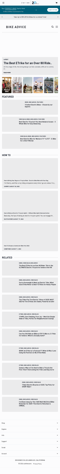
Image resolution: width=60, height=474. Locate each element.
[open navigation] (3, 3)
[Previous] (2, 17)
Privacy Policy (37, 464)
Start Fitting (52, 9)
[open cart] (56, 3)
